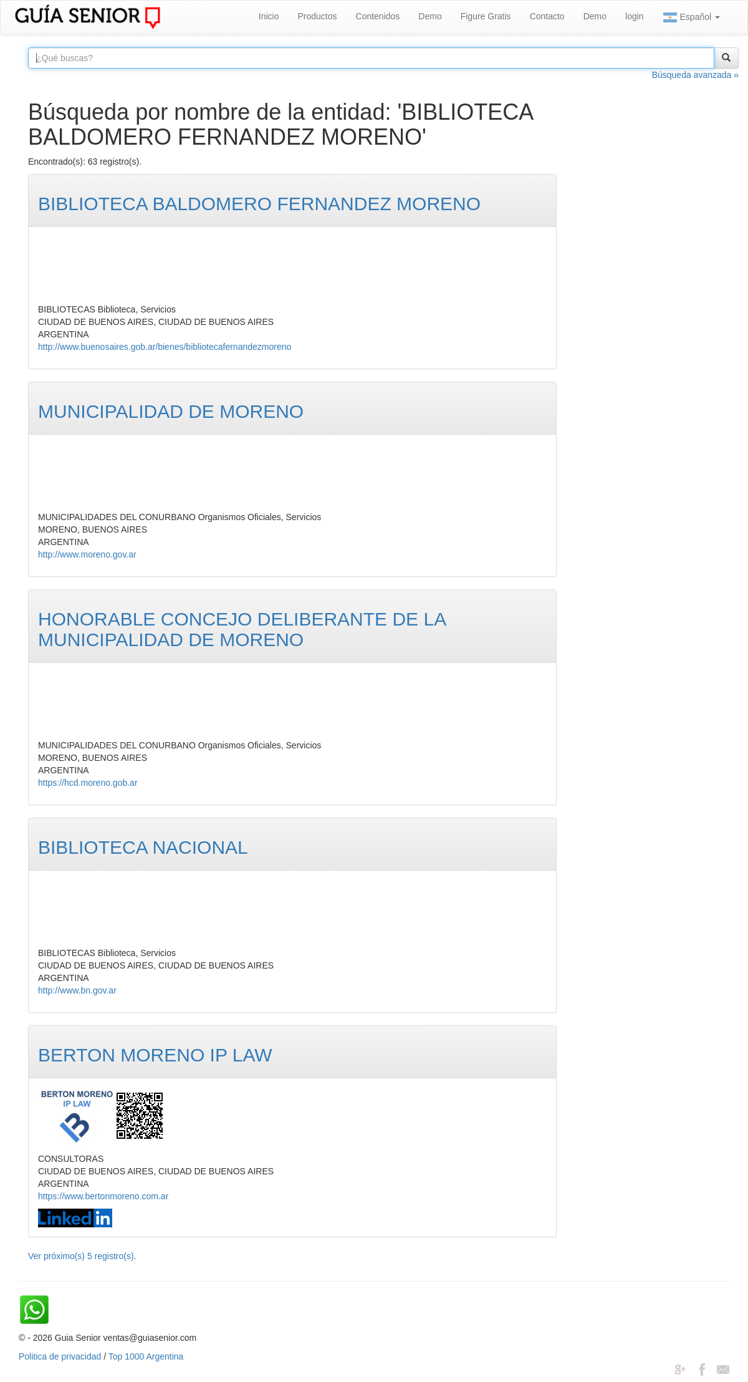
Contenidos (378, 16)
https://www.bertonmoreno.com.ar (103, 1196)
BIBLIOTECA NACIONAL (143, 847)
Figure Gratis (486, 16)
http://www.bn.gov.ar (77, 990)
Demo (429, 16)
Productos (317, 16)
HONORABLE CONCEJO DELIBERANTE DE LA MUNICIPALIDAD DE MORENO (242, 629)
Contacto (547, 16)
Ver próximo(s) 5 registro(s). (82, 1256)
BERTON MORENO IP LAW (155, 1055)
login (634, 16)
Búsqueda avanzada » (695, 75)
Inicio (269, 16)
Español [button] (691, 17)
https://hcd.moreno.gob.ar (88, 783)
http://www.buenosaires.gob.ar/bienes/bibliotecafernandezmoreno (164, 347)
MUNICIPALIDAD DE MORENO (171, 411)
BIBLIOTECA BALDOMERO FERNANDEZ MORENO (259, 203)
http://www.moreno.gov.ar (87, 554)
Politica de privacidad (60, 1356)
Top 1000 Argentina (146, 1356)
